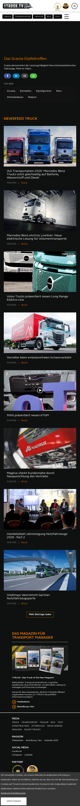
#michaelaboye (15, 97)
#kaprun (32, 97)
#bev (59, 91)
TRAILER (38, 17)
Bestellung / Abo (25, 707)
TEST (57, 17)
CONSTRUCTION (20, 726)
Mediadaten (23, 702)
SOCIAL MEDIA (20, 747)
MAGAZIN (17, 729)
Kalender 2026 (51, 740)
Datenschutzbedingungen (13, 793)
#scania (11, 91)
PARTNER (17, 762)
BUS (49, 17)
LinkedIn (29, 755)
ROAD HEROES (55, 726)
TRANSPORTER (23, 17)
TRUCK (7, 17)
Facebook (17, 751)
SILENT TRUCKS (32, 729)
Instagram (17, 755)
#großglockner (44, 91)
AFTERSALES (38, 726)
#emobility (25, 91)
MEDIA (15, 718)
